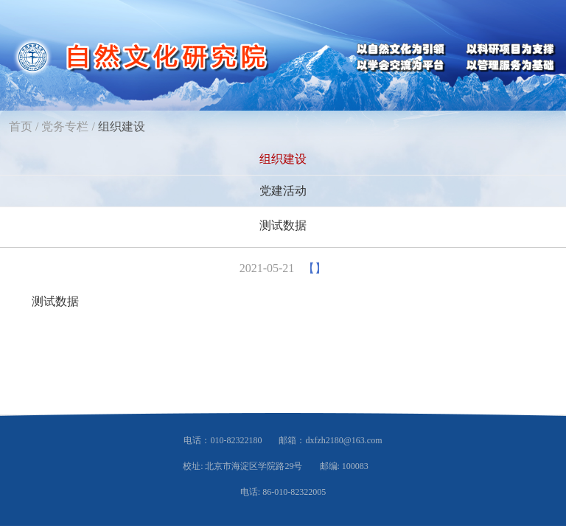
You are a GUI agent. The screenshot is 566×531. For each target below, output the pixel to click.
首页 (20, 126)
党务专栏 (64, 126)
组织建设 (121, 126)
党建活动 (283, 190)
